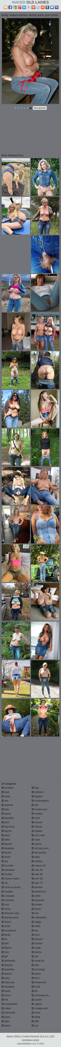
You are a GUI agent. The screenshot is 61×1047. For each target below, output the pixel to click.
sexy (35, 934)
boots (6, 857)
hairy (6, 978)
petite (36, 896)
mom (36, 818)
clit (4, 883)
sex (35, 930)
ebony (6, 921)
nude (36, 839)
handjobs (8, 986)
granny (7, 973)
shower (37, 943)
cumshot (8, 900)
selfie (36, 926)
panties (37, 887)
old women (39, 852)
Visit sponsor (40, 108)
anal (5, 792)
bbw (5, 809)
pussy (36, 909)
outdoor (37, 861)
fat (4, 939)
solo (35, 965)
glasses (7, 965)
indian (6, 1008)
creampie (8, 896)
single (36, 947)
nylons (37, 844)
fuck (5, 952)
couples (7, 891)
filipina (6, 947)
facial (6, 934)
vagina (37, 1004)
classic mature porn (14, 878)
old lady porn (40, 848)
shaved (37, 939)
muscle (37, 822)
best (5, 822)
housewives (9, 1004)
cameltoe (8, 870)
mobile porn (39, 809)
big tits (7, 831)
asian (6, 796)
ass (5, 800)
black (6, 839)
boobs (6, 852)
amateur (7, 787)
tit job (36, 986)
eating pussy (10, 917)
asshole (7, 805)
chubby (7, 874)
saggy (36, 921)
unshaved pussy (42, 995)
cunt (5, 904)
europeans (9, 930)
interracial (8, 1012)
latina (6, 1025)
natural (37, 826)
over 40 (37, 870)
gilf (5, 956)
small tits (38, 960)
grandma (8, 969)
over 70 (37, 883)
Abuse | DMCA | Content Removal (23, 1036)
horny (6, 995)
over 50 (37, 874)
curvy (6, 909)
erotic (6, 926)
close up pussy (11, 887)
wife (35, 1021)
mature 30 (39, 865)
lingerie (37, 796)
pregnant (38, 900)
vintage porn (40, 1008)
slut (35, 956)
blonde (7, 844)
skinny (36, 952)
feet (5, 943)
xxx (35, 1025)
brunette (7, 865)
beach (6, 813)
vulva (36, 1012)
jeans (6, 1017)
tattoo (36, 973)
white (36, 1017)
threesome (39, 982)
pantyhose (39, 891)
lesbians (38, 792)
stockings (38, 969)
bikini (6, 835)
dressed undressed (14, 913)
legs (35, 787)
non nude (38, 835)
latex (6, 1021)
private (37, 904)
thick (35, 978)
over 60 (37, 878)
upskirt (37, 999)
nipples (37, 831)
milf (35, 805)
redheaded (39, 917)
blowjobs (8, 848)
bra (5, 861)
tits (35, 991)
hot (5, 999)
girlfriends (8, 960)
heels (6, 991)
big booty (8, 826)
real (35, 913)
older (36, 857)
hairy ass (8, 982)
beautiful (8, 818)
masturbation (40, 800)
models (37, 813)
